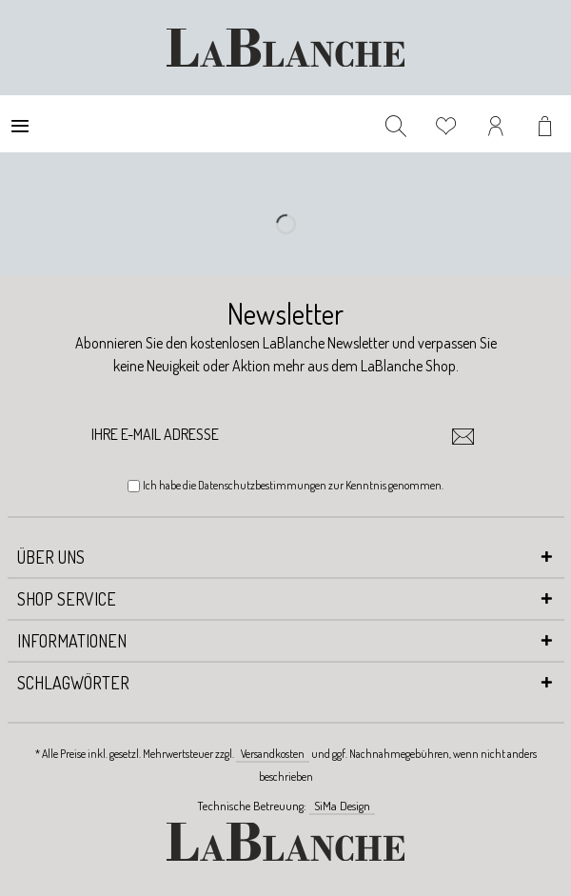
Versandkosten (273, 754)
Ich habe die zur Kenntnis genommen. (293, 485)
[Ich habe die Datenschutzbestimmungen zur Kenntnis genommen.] (134, 486)
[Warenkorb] (547, 123)
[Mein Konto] (497, 123)
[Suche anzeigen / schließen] (396, 123)
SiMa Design (342, 805)
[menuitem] (20, 123)
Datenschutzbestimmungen (262, 485)
